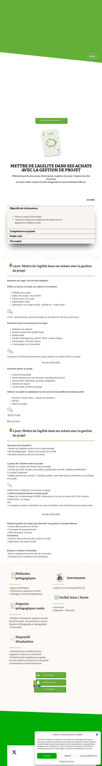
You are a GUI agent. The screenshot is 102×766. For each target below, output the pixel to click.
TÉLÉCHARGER (45, 674)
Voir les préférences (88, 756)
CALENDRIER (50, 689)
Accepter (47, 756)
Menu (92, 56)
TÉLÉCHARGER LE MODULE (51, 121)
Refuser (67, 756)
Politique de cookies (66, 761)
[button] (97, 734)
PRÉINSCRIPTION (46, 682)
